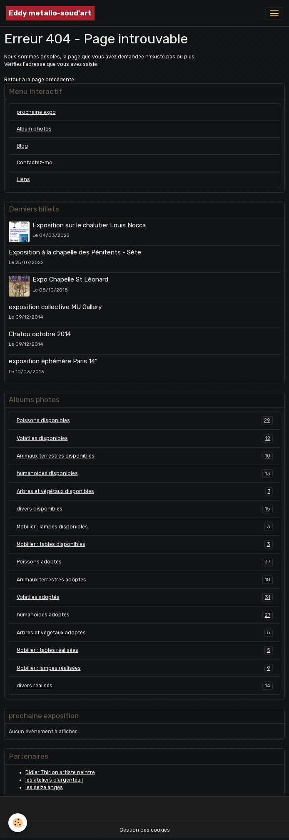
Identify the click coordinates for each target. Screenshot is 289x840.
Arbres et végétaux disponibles (145, 491)
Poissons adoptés (145, 562)
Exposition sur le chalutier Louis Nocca (89, 225)
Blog (22, 146)
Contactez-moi (35, 163)
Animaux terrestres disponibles (145, 456)
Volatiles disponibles (145, 438)
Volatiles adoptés (145, 597)
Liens (23, 179)
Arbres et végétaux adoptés (145, 633)
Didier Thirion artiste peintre (60, 772)
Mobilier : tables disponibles (145, 544)
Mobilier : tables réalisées (145, 650)
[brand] (50, 13)
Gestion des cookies (145, 830)
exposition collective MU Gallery (55, 307)
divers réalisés (145, 686)
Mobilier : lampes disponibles (145, 527)
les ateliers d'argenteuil (54, 780)
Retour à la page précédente (39, 80)
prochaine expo (36, 112)
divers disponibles (145, 509)
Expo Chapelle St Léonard (70, 279)
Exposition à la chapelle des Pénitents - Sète (75, 252)
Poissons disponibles (145, 420)
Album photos (34, 129)
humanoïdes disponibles (145, 473)
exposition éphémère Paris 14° (53, 361)
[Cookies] (17, 822)
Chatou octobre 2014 (40, 334)
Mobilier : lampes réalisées (145, 668)
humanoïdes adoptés (145, 615)
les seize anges (44, 787)
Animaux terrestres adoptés (145, 580)
